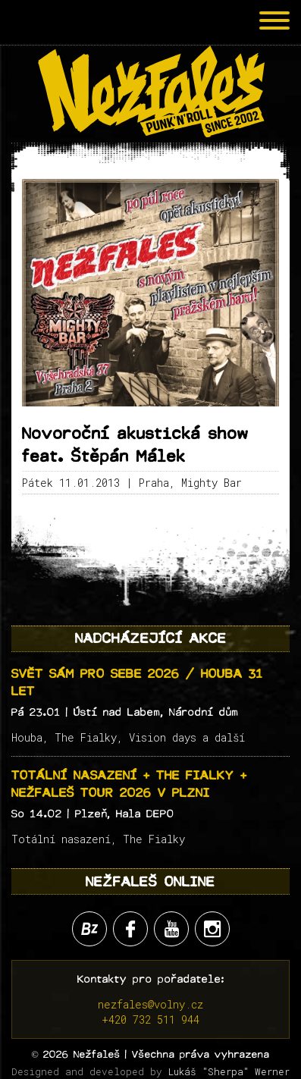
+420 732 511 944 (150, 1019)
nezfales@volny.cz (150, 1004)
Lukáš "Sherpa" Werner (229, 1071)
